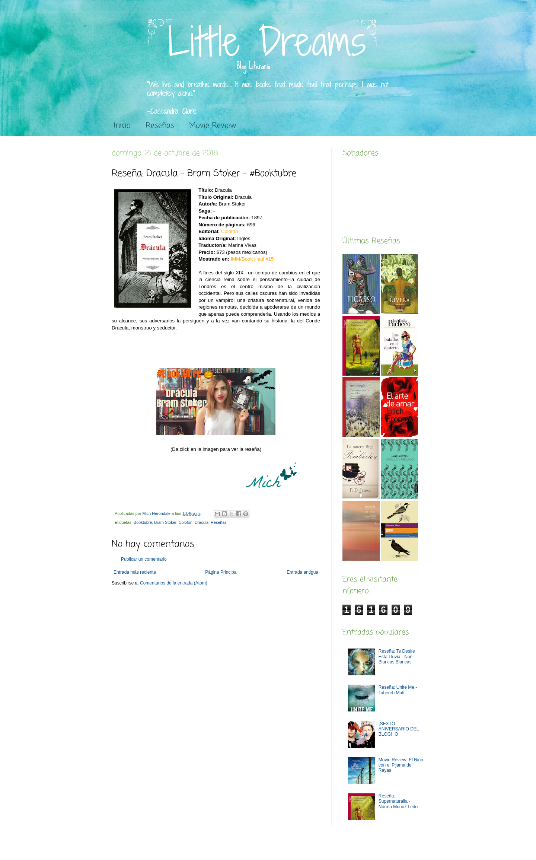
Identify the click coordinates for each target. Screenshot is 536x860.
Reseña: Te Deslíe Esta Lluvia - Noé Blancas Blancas (397, 657)
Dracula (201, 522)
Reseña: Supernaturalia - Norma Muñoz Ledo (398, 801)
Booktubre (143, 522)
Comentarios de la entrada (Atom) (173, 583)
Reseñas (160, 125)
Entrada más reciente (135, 572)
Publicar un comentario (144, 559)
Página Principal (221, 572)
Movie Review (212, 125)
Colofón (185, 522)
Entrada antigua (302, 572)
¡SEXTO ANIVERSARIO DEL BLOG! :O (399, 729)
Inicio (122, 125)
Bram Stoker (165, 522)
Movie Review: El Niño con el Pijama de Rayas (401, 765)
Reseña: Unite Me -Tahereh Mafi (398, 690)
